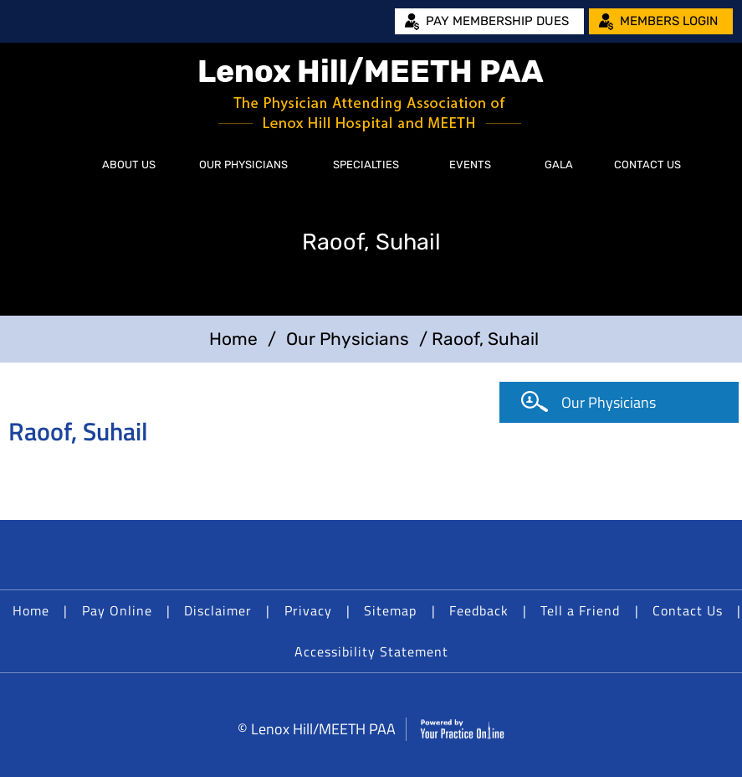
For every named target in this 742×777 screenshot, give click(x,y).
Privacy (308, 610)
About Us (129, 164)
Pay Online (117, 610)
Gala (559, 164)
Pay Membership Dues (497, 20)
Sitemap (390, 610)
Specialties (366, 164)
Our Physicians (243, 164)
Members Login (669, 20)
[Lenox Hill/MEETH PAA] (371, 94)
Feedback (479, 610)
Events (470, 164)
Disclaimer (218, 610)
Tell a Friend (580, 610)
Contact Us (647, 164)
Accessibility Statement (371, 651)
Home (63, 165)
